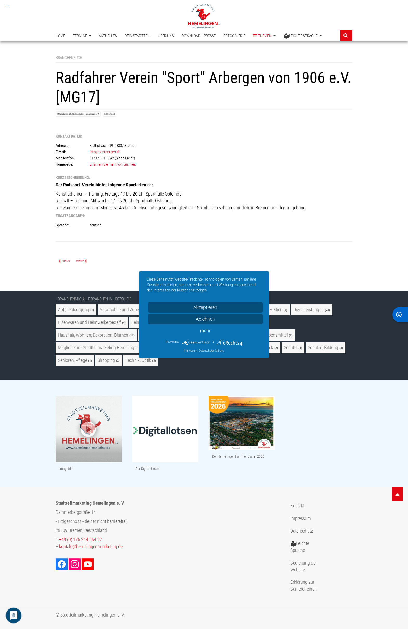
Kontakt (297, 505)
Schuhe (290, 347)
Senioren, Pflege (72, 360)
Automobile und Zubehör (122, 309)
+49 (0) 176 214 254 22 (80, 539)
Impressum (300, 518)
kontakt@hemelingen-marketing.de (91, 546)
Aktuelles (108, 36)
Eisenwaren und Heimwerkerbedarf (89, 322)
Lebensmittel (276, 335)
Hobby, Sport (109, 114)
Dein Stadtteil (137, 36)
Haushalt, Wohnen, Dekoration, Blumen (93, 335)
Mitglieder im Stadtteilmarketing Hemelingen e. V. (78, 114)
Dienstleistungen (308, 309)
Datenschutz (301, 531)
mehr (205, 330)
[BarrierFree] (400, 314)
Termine (82, 36)
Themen (264, 36)
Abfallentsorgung (73, 309)
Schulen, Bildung (323, 347)
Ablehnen (205, 319)
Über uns (166, 36)
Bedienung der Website (303, 566)
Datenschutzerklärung (211, 350)
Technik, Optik (138, 360)
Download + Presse (199, 36)
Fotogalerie (234, 36)
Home (60, 36)
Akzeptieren (205, 307)
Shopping (106, 360)
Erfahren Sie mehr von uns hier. (113, 164)
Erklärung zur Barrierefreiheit (303, 586)
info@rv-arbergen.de (105, 152)
